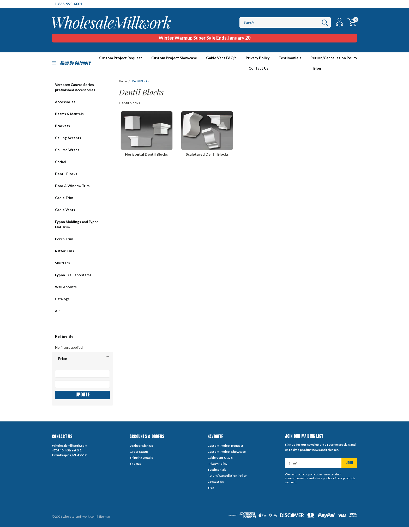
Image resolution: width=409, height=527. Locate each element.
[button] (82, 358)
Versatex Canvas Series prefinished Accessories (75, 87)
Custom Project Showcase (174, 58)
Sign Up (147, 446)
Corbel (60, 162)
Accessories (65, 102)
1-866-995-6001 (68, 4)
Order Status (139, 452)
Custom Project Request (225, 446)
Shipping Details (141, 457)
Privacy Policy (257, 58)
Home (123, 81)
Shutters (62, 263)
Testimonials (290, 58)
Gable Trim (64, 198)
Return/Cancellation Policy (333, 58)
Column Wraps (67, 150)
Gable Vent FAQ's (221, 58)
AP (57, 311)
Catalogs (62, 299)
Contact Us (258, 68)
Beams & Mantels (69, 114)
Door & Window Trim (72, 186)
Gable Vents (65, 210)
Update (82, 394)
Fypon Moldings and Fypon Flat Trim (77, 224)
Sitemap (135, 463)
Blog (317, 68)
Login (134, 446)
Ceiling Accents (68, 138)
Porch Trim (64, 239)
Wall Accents (66, 287)
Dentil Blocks (66, 174)
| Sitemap (103, 516)
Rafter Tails (64, 251)
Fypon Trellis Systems (73, 275)
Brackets (62, 126)
